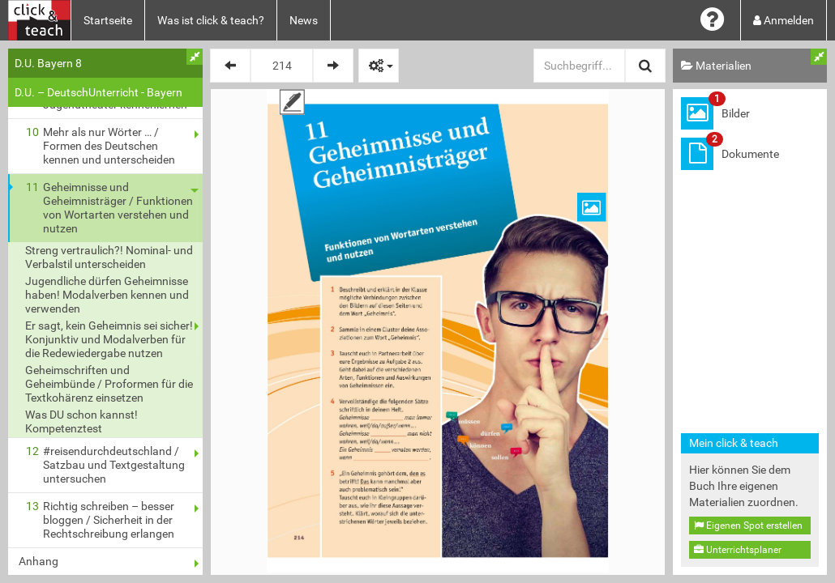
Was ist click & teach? (210, 20)
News (303, 20)
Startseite (108, 20)
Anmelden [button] (783, 20)
